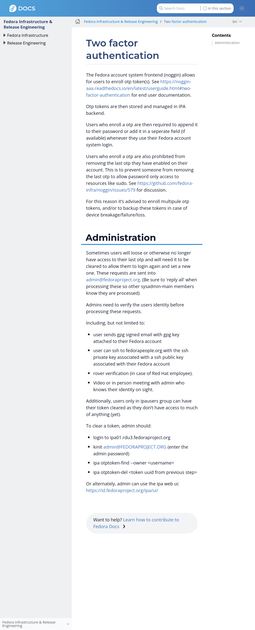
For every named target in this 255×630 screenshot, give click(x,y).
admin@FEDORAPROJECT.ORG (134, 447)
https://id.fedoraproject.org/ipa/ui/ (122, 490)
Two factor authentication (185, 21)
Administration (227, 42)
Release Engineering (26, 43)
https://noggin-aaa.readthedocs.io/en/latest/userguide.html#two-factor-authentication (138, 88)
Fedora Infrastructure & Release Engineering (27, 24)
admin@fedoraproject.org (113, 280)
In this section (217, 8)
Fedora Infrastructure (27, 35)
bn (235, 21)
